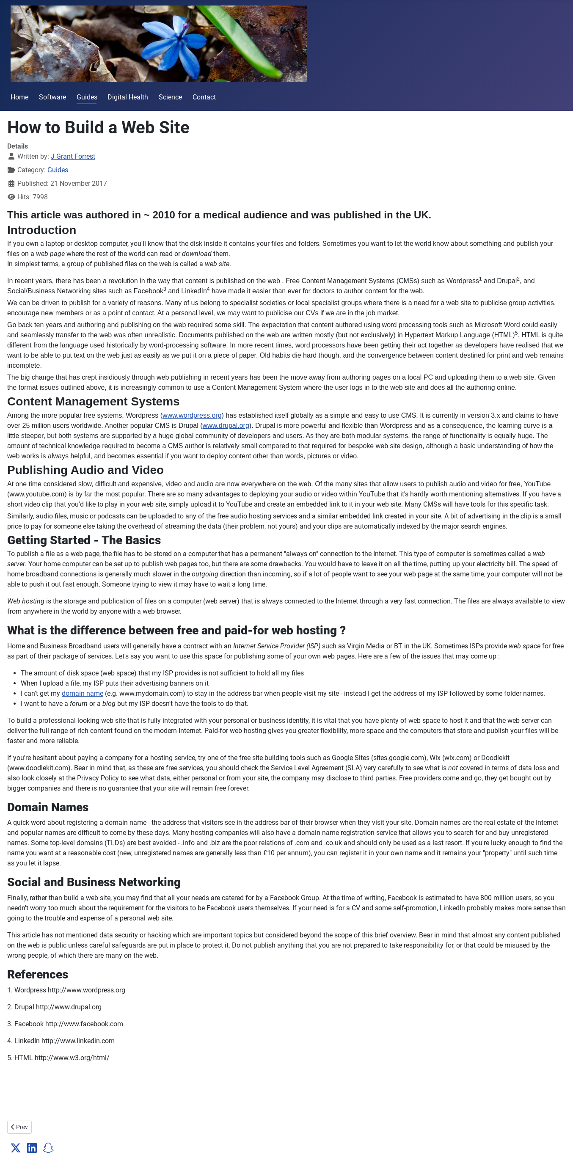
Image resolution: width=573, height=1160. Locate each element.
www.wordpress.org (192, 415)
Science (170, 97)
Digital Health (127, 97)
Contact (204, 97)
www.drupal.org (226, 425)
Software (52, 97)
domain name (82, 693)
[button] (15, 1148)
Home (19, 97)
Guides (87, 97)
